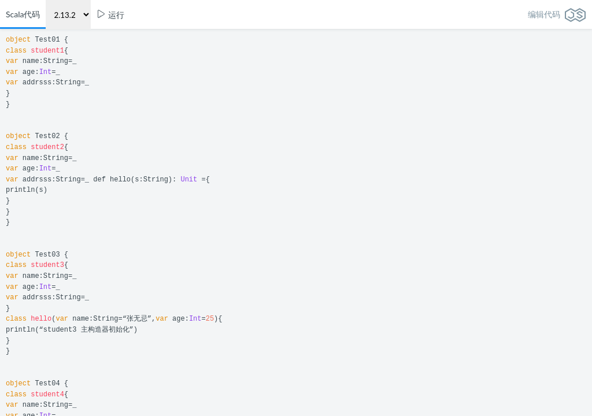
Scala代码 (23, 14)
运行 (110, 15)
